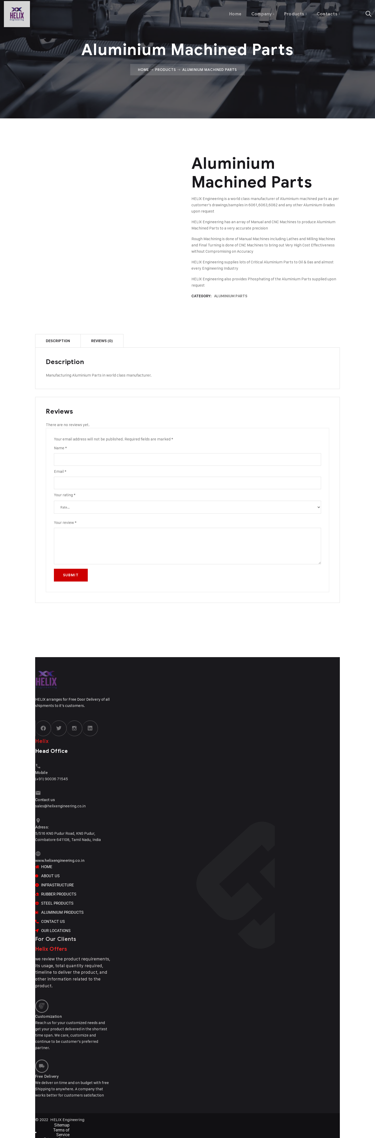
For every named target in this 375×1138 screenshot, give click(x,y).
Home (232, 13)
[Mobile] (37, 765)
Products (293, 13)
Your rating (65, 494)
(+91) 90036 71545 (51, 778)
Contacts (327, 13)
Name (60, 447)
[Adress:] (37, 818)
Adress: (42, 824)
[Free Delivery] (41, 1060)
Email (60, 471)
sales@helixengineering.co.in (60, 804)
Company (260, 13)
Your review (65, 522)
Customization (48, 1011)
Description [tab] (58, 340)
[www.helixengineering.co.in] (37, 850)
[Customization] (41, 1001)
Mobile (41, 772)
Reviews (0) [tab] (102, 340)
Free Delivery (47, 1069)
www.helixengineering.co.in (59, 857)
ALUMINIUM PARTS (230, 296)
